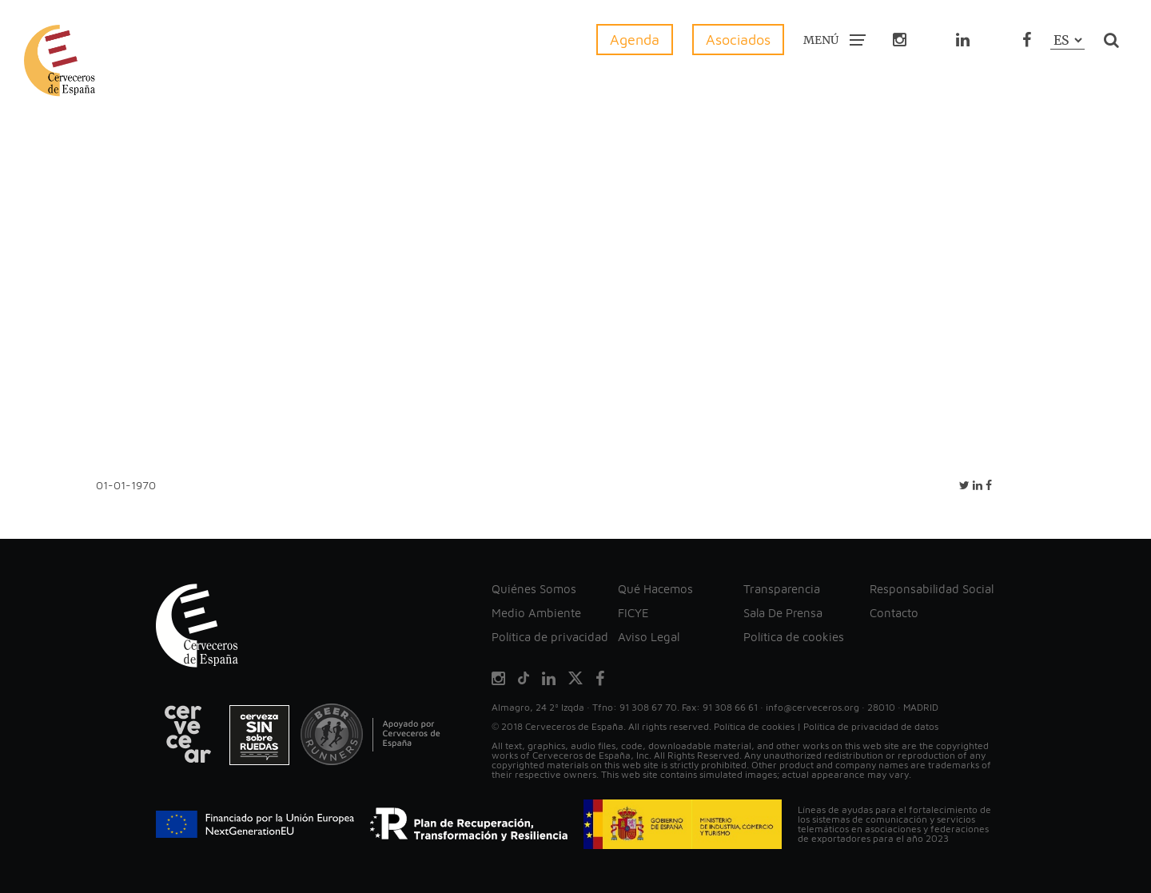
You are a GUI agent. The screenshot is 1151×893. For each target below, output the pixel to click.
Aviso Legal (648, 637)
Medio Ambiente (536, 613)
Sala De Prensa (782, 613)
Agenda (634, 39)
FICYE (633, 613)
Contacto (894, 613)
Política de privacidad (550, 637)
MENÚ (834, 39)
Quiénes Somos (534, 589)
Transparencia (781, 589)
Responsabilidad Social (932, 589)
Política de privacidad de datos (870, 726)
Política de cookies (793, 637)
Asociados (738, 39)
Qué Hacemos (655, 589)
